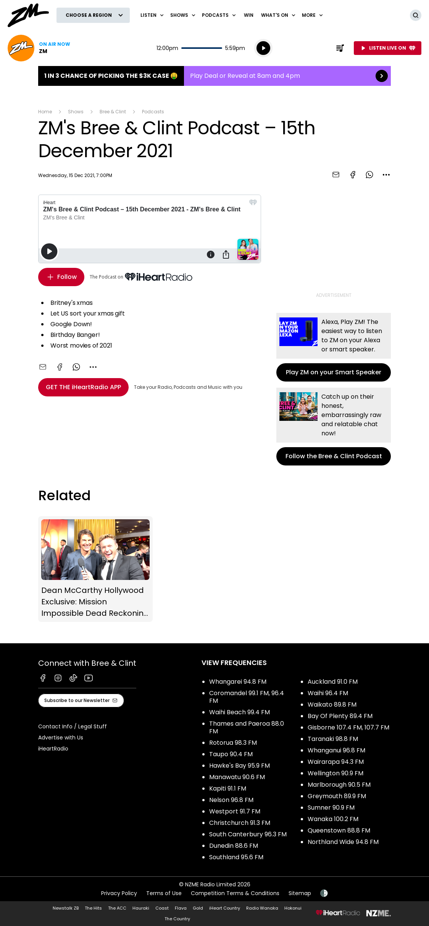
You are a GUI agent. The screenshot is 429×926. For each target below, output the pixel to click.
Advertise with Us (60, 737)
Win (248, 15)
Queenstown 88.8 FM (339, 830)
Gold (198, 908)
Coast (162, 908)
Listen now (39, 48)
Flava (181, 908)
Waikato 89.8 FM (332, 704)
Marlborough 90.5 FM (339, 784)
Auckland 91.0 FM (333, 681)
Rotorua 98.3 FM (233, 742)
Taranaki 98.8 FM (333, 738)
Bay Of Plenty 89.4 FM (340, 716)
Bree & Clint (113, 111)
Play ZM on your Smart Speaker (333, 347)
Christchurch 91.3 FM (239, 822)
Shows (76, 111)
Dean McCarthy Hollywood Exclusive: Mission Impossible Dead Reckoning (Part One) (95, 569)
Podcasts (153, 111)
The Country (177, 919)
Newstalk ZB (66, 908)
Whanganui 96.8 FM (336, 750)
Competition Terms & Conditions (235, 893)
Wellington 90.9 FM (335, 773)
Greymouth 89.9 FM (337, 796)
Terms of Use (164, 893)
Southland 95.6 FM (236, 857)
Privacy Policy (119, 893)
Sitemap (300, 893)
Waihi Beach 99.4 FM (239, 712)
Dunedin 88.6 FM (233, 845)
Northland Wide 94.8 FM (343, 841)
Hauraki (140, 908)
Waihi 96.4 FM (328, 693)
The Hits (93, 908)
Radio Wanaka (262, 908)
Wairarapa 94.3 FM (336, 761)
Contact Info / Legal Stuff (72, 726)
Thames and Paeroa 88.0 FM (246, 727)
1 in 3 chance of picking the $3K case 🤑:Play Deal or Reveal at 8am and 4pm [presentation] (214, 76)
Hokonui (293, 908)
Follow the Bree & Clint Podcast (333, 426)
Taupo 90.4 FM (231, 754)
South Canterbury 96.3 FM (248, 834)
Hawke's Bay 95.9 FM (239, 765)
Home (45, 111)
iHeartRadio (53, 748)
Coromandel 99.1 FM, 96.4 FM (246, 697)
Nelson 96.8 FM (231, 800)
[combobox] (386, 174)
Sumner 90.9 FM (331, 807)
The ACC (117, 908)
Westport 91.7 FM (234, 811)
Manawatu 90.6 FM (237, 777)
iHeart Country (224, 908)
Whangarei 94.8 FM (237, 681)
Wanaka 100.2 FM (333, 819)
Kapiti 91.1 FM (227, 788)
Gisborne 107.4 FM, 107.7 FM (348, 727)
